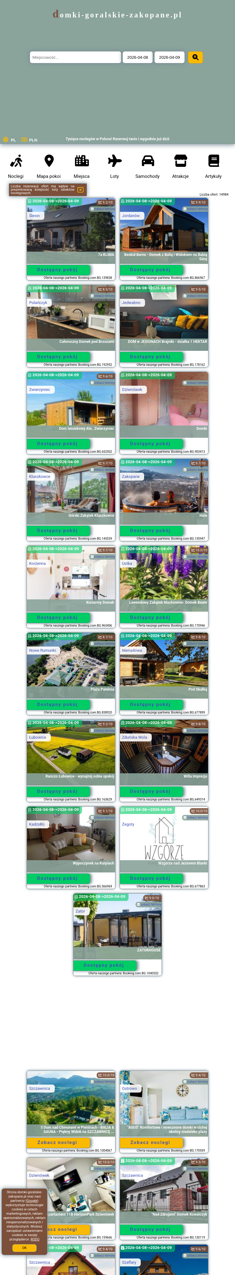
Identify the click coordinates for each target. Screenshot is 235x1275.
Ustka (127, 563)
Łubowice (37, 737)
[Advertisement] (117, 1026)
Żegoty (128, 824)
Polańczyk (38, 302)
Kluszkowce (39, 476)
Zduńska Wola (134, 737)
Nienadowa (132, 650)
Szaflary (129, 1262)
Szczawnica (39, 1088)
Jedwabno (131, 302)
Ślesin (34, 215)
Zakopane (131, 476)
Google (32, 1201)
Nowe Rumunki (42, 650)
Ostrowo (129, 1088)
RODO (35, 1239)
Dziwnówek (132, 389)
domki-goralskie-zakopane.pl (117, 15)
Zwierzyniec (39, 389)
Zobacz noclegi (57, 1142)
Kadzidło (36, 824)
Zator (80, 911)
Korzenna (37, 563)
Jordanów (131, 215)
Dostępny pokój (57, 269)
